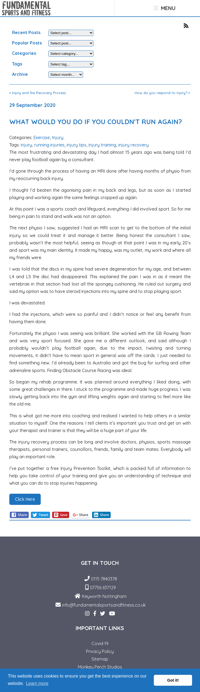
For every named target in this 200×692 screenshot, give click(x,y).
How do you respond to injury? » (162, 93)
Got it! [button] (173, 680)
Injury (57, 137)
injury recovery (133, 145)
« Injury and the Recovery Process (37, 93)
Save (60, 514)
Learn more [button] (37, 683)
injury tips (76, 145)
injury (26, 145)
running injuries (49, 145)
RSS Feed (187, 25)
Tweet (40, 514)
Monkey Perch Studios (100, 667)
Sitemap (100, 659)
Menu (164, 8)
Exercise (41, 137)
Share (19, 514)
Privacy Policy (100, 651)
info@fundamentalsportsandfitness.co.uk (104, 605)
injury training (102, 145)
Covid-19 (100, 643)
